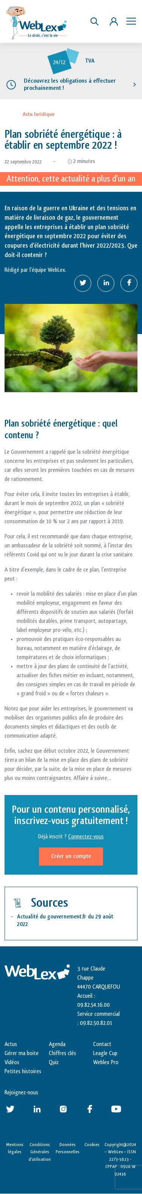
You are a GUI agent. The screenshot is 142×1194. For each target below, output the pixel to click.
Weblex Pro (106, 1062)
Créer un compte (71, 856)
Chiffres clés (62, 1053)
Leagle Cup (105, 1053)
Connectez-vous (86, 837)
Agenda (57, 1044)
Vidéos (12, 1062)
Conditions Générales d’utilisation (39, 1152)
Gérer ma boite (22, 1053)
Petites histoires (23, 1071)
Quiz (54, 1062)
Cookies (92, 1144)
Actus (11, 1044)
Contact (102, 1044)
